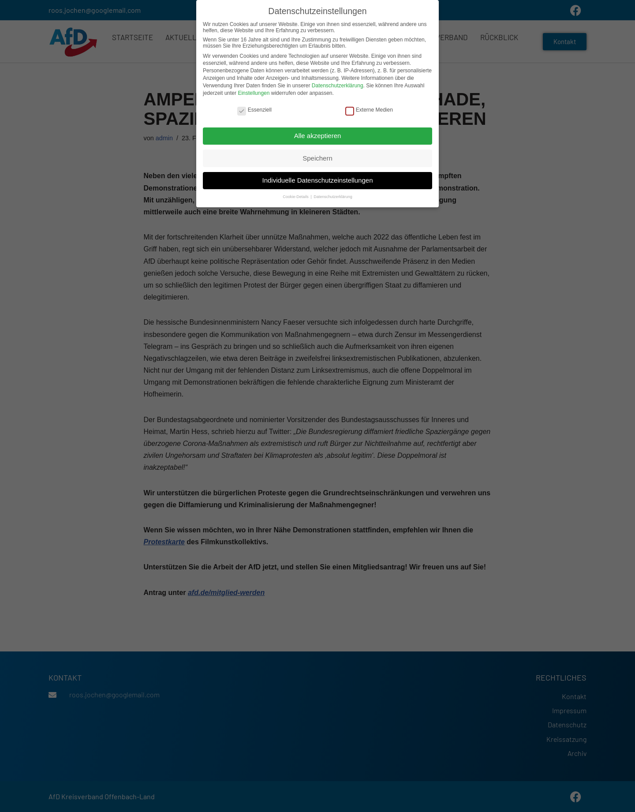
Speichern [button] (317, 155)
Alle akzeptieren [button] (317, 133)
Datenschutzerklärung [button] (333, 194)
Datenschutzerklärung (337, 83)
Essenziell (254, 107)
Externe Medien (369, 107)
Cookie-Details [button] (296, 194)
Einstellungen (253, 90)
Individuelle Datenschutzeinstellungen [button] (317, 177)
